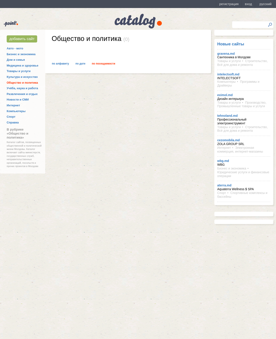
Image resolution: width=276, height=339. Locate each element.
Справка (13, 122)
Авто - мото (15, 48)
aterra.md (224, 185)
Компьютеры (16, 111)
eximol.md (225, 95)
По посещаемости (103, 63)
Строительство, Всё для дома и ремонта (242, 63)
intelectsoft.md (228, 74)
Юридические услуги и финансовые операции (243, 174)
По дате (80, 63)
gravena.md (226, 53)
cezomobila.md (228, 140)
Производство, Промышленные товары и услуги (241, 104)
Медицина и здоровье (22, 65)
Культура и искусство (22, 77)
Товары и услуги (18, 71)
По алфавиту (60, 63)
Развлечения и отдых (22, 94)
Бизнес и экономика (21, 54)
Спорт (11, 116)
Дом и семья (16, 59)
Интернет (13, 105)
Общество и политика (22, 82)
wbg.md (223, 161)
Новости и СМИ (18, 99)
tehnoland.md (227, 115)
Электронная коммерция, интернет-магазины (240, 149)
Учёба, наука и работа (22, 88)
